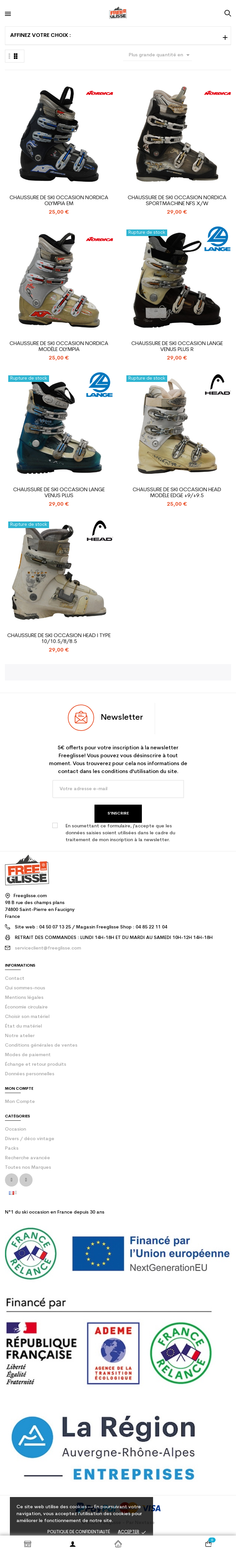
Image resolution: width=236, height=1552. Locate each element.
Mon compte (20, 1101)
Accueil (118, 1543)
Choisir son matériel (27, 1016)
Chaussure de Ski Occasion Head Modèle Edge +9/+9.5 (177, 492)
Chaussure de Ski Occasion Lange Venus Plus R (177, 346)
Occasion (15, 1129)
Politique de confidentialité (78, 1532)
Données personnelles (29, 1074)
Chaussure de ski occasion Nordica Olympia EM (59, 200)
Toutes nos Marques (28, 1167)
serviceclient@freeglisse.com (48, 948)
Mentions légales (24, 997)
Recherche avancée (27, 1158)
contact (14, 978)
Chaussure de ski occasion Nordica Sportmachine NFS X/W (177, 200)
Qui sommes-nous (25, 988)
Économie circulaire (26, 1007)
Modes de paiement (28, 1055)
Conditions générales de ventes (41, 1045)
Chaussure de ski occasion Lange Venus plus (59, 492)
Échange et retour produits (35, 1064)
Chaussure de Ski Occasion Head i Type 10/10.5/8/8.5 (59, 638)
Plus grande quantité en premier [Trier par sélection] (160, 56)
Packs (11, 1148)
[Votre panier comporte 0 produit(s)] (208, 1544)
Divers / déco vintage (29, 1139)
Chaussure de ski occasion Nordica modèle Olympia (59, 346)
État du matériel (23, 1026)
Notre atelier (20, 1035)
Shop (27, 1543)
